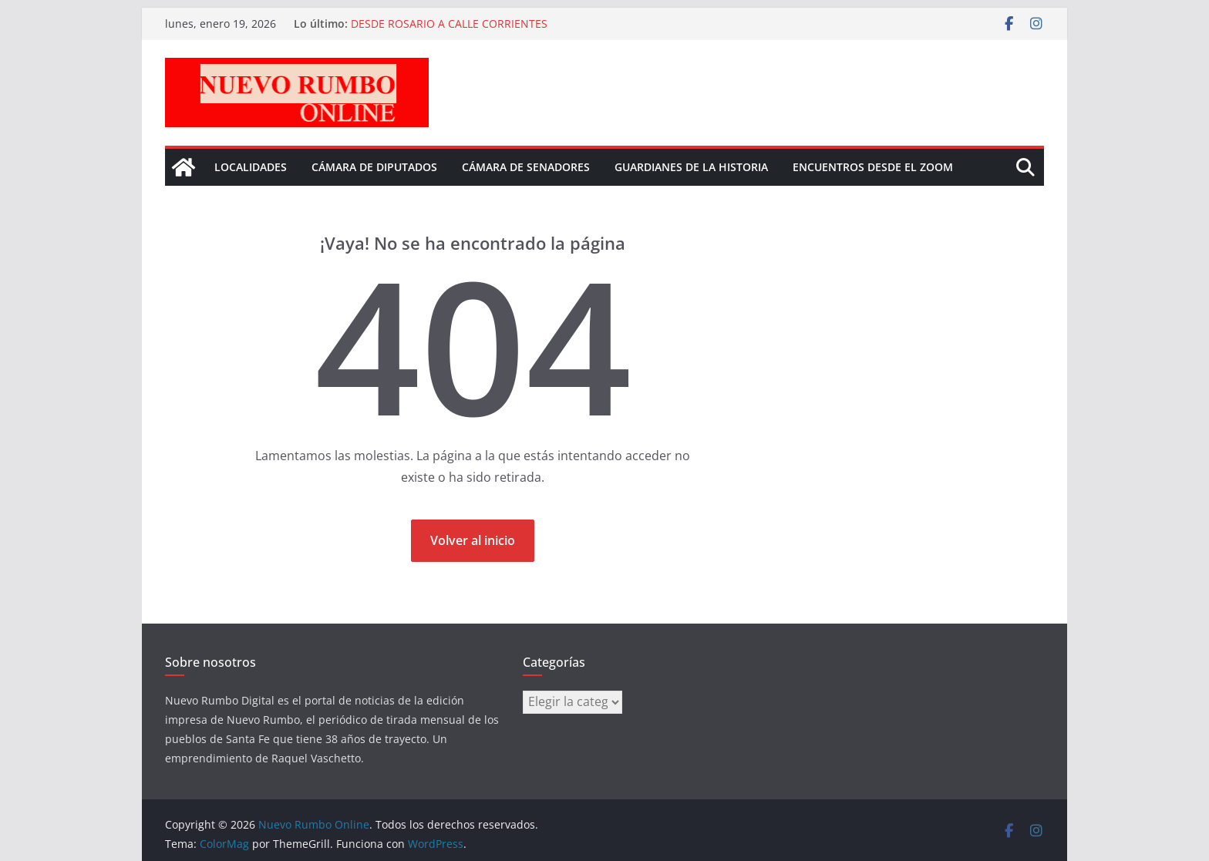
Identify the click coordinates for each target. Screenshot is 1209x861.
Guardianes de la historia (691, 167)
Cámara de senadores (526, 167)
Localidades (250, 167)
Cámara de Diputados (374, 167)
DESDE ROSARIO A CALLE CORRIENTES (449, 23)
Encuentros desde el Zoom (873, 167)
